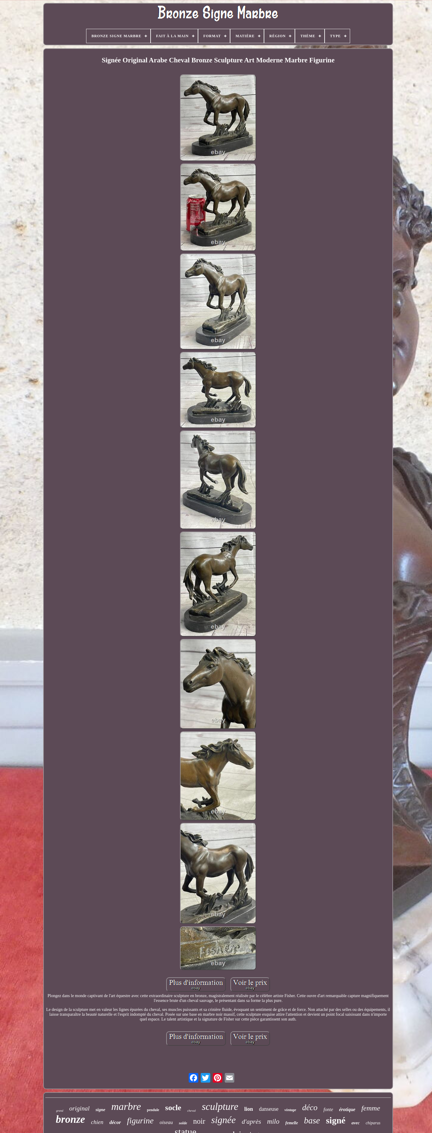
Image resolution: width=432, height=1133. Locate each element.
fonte (328, 1109)
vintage (290, 1110)
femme (370, 1108)
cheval (191, 1110)
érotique (347, 1109)
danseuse (268, 1109)
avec (355, 1122)
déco (309, 1107)
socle (173, 1107)
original (79, 1108)
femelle (291, 1123)
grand (59, 1110)
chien (97, 1122)
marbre (126, 1106)
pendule (153, 1110)
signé (335, 1120)
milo (273, 1121)
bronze (70, 1119)
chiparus (373, 1123)
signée (223, 1119)
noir (199, 1121)
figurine (140, 1120)
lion (248, 1109)
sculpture (220, 1106)
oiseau (166, 1122)
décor (115, 1122)
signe (100, 1109)
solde (183, 1123)
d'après (251, 1121)
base (312, 1120)
